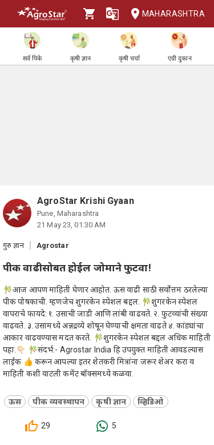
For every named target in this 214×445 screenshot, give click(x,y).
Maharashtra (164, 14)
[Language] (112, 13)
